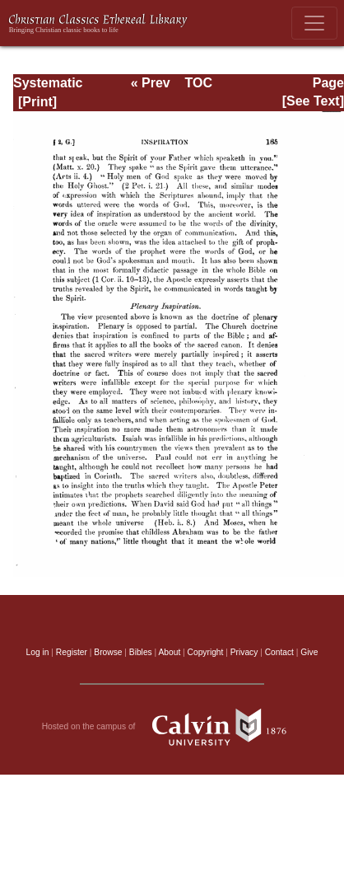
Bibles (140, 652)
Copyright (206, 652)
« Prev (150, 83)
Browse (108, 652)
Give (309, 652)
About (169, 652)
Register (71, 652)
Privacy (244, 652)
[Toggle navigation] (314, 23)
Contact (279, 652)
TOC (198, 83)
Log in (37, 652)
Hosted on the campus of (172, 727)
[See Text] (313, 101)
